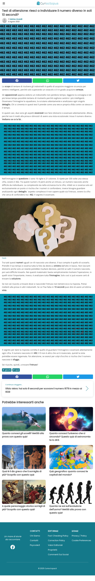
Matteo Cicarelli (16, 19)
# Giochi (7, 369)
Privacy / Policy (79, 535)
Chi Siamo (35, 535)
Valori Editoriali (55, 545)
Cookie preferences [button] (81, 540)
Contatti (34, 540)
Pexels (4, 258)
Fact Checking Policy (58, 535)
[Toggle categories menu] (4, 3)
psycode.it (35, 545)
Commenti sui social (58, 554)
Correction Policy (56, 540)
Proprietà (52, 549)
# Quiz (16, 369)
